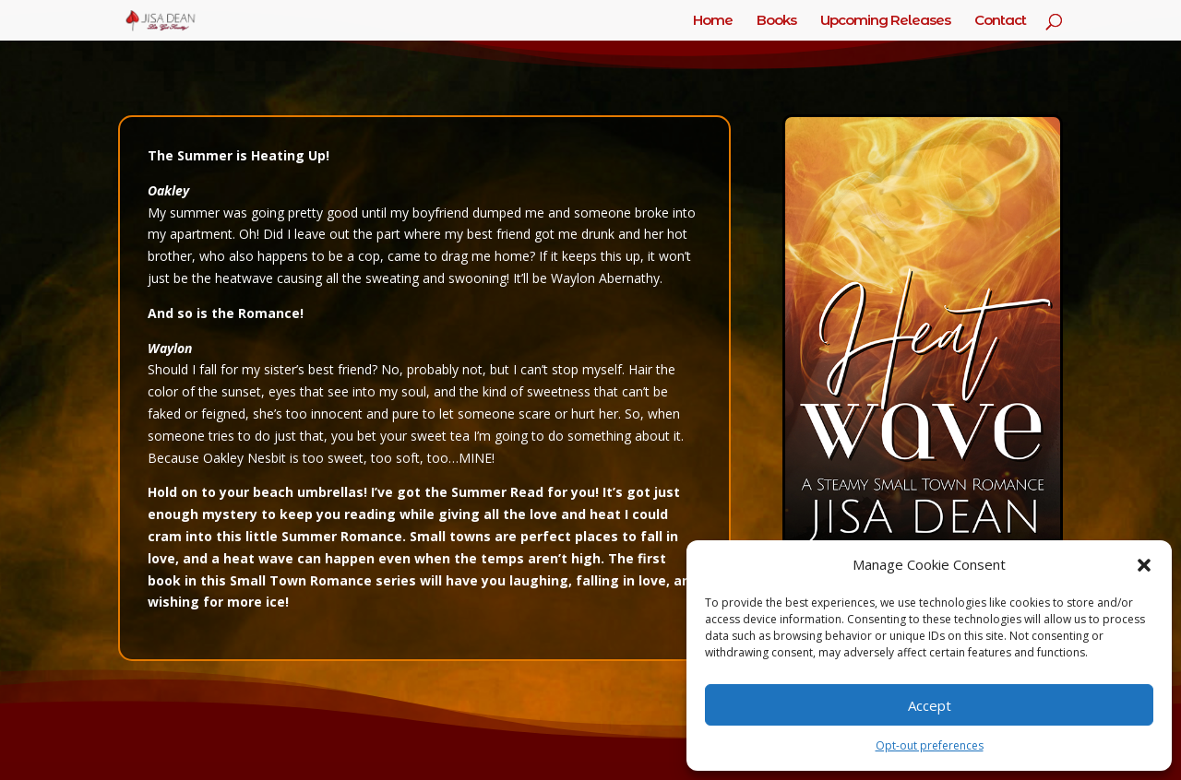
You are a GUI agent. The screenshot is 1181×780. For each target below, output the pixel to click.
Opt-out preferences (930, 745)
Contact (1000, 21)
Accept (929, 705)
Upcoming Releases (885, 21)
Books (776, 21)
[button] (1144, 565)
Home (713, 21)
